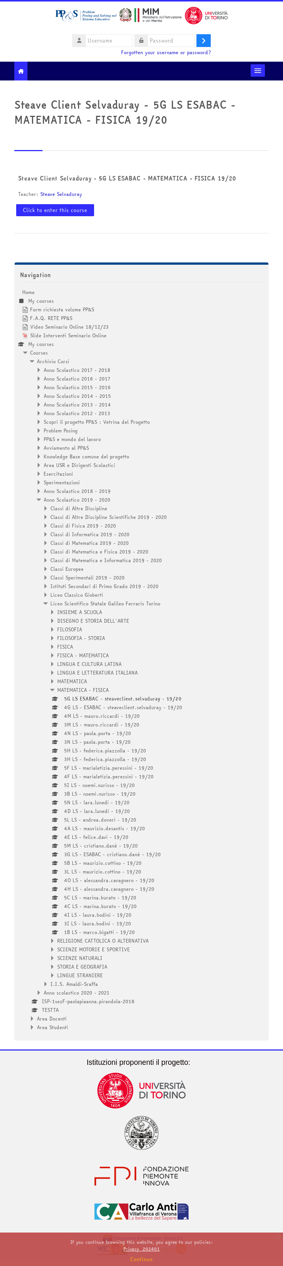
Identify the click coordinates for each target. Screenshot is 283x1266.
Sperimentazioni (62, 482)
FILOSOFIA (69, 629)
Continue (141, 1259)
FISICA (65, 646)
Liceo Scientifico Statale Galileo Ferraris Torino (105, 603)
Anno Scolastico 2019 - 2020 (77, 499)
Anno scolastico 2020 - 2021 (77, 992)
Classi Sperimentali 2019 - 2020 (87, 577)
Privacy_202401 (141, 1248)
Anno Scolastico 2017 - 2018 (77, 370)
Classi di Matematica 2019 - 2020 (89, 543)
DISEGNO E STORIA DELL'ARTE (93, 621)
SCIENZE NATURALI (79, 958)
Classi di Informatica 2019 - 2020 (89, 534)
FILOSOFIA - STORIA (81, 638)
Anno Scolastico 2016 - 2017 (77, 378)
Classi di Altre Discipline (78, 508)
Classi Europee (67, 569)
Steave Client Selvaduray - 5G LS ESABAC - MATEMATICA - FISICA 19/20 (127, 178)
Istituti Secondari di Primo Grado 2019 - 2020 (104, 586)
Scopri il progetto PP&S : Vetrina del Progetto (97, 422)
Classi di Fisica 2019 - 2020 (83, 525)
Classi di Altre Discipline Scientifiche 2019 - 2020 (108, 517)
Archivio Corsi (53, 361)
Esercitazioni (58, 474)
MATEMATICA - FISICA (83, 690)
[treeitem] (141, 659)
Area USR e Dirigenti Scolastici (79, 465)
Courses (39, 352)
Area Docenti (52, 1018)
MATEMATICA (72, 681)
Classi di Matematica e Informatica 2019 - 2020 (106, 560)
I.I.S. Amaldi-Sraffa (74, 984)
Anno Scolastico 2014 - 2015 (77, 396)
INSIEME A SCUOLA (79, 612)
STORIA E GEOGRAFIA (82, 966)
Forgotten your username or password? (166, 52)
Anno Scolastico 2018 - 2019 (77, 491)
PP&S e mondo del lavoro (72, 439)
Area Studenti (52, 1027)
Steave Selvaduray (61, 194)
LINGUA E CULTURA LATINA (89, 664)
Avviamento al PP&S (66, 448)
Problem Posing (61, 430)
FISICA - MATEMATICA (83, 655)
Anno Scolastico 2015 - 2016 (77, 387)
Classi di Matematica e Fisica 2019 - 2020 (99, 551)
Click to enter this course (55, 210)
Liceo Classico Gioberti (76, 595)
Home (28, 292)
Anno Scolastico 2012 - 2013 (77, 413)
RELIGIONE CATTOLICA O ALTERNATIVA (103, 941)
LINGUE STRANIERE (80, 975)
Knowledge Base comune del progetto (86, 456)
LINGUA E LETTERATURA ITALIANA (97, 672)
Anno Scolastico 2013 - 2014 (77, 404)
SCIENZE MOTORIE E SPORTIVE (93, 949)
